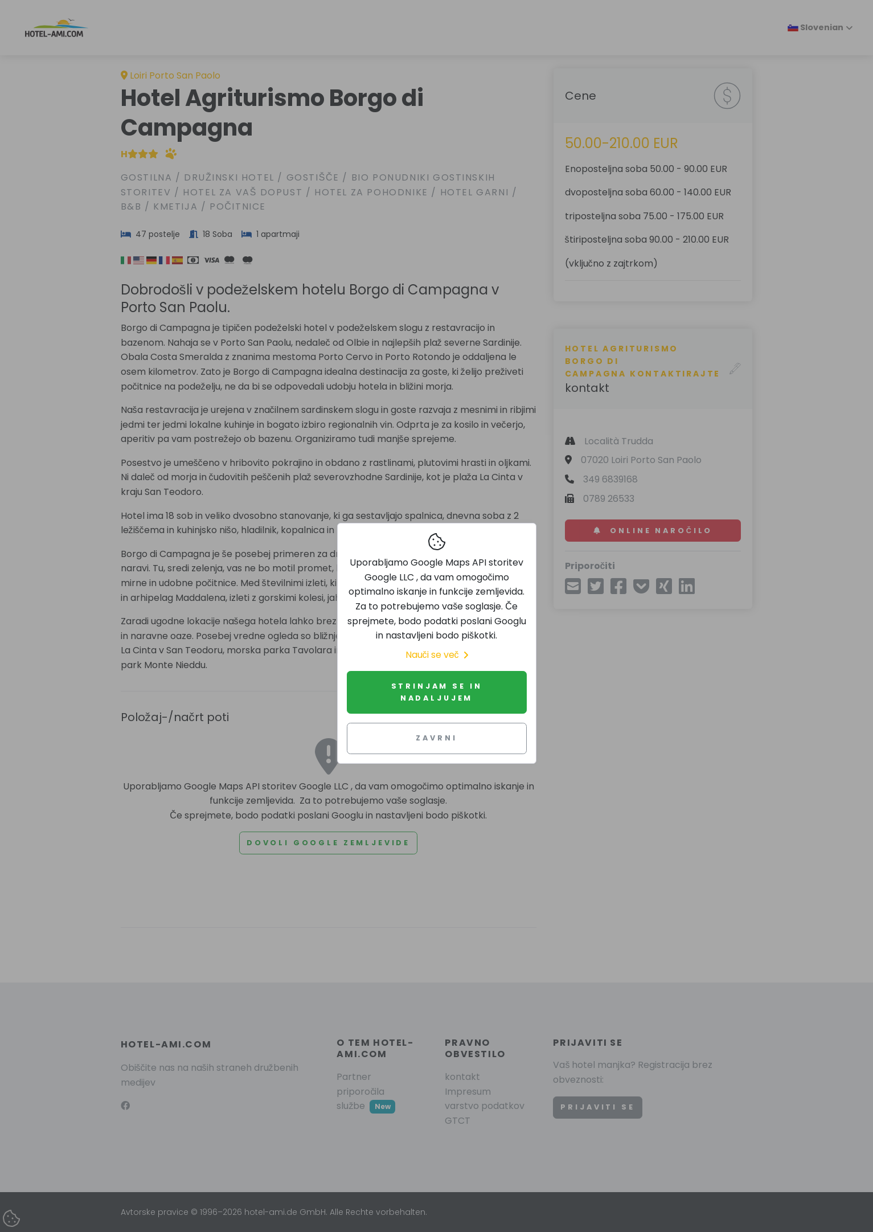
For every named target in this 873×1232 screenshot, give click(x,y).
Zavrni (436, 738)
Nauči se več (436, 654)
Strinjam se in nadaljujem (436, 691)
